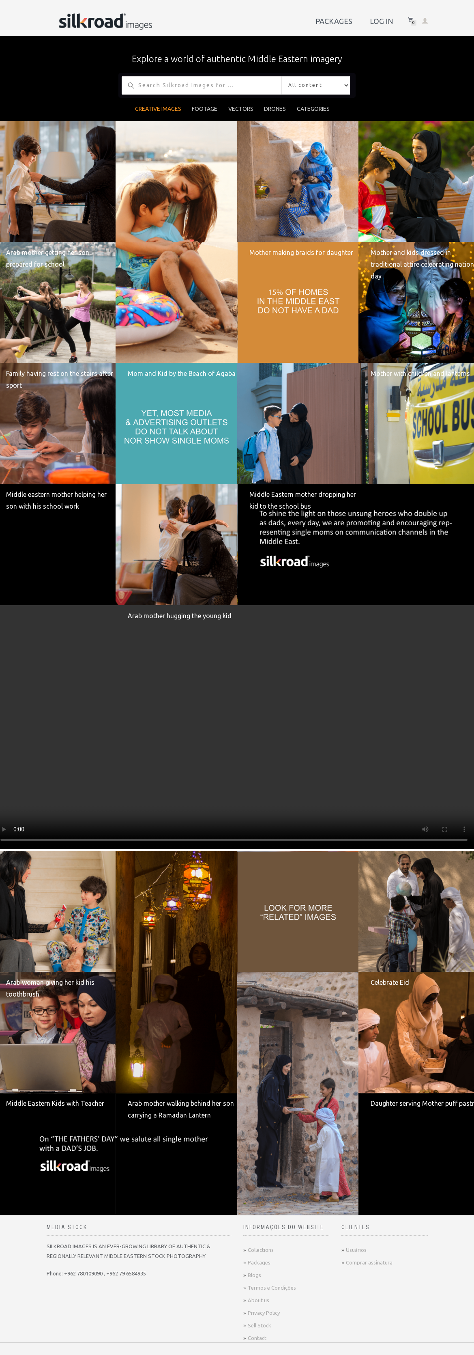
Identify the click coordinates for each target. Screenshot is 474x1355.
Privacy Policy (264, 1313)
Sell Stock (259, 1325)
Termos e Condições (272, 1287)
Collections (261, 1250)
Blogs (254, 1275)
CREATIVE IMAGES (158, 109)
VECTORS (240, 109)
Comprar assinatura (369, 1262)
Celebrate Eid (390, 982)
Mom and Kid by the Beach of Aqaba (182, 373)
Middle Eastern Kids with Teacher (55, 1103)
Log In (381, 21)
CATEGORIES (313, 109)
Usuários (356, 1250)
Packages (333, 21)
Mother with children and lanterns (420, 373)
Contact (257, 1338)
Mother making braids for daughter (301, 252)
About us (258, 1300)
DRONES (275, 109)
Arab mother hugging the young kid (180, 615)
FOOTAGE (204, 109)
